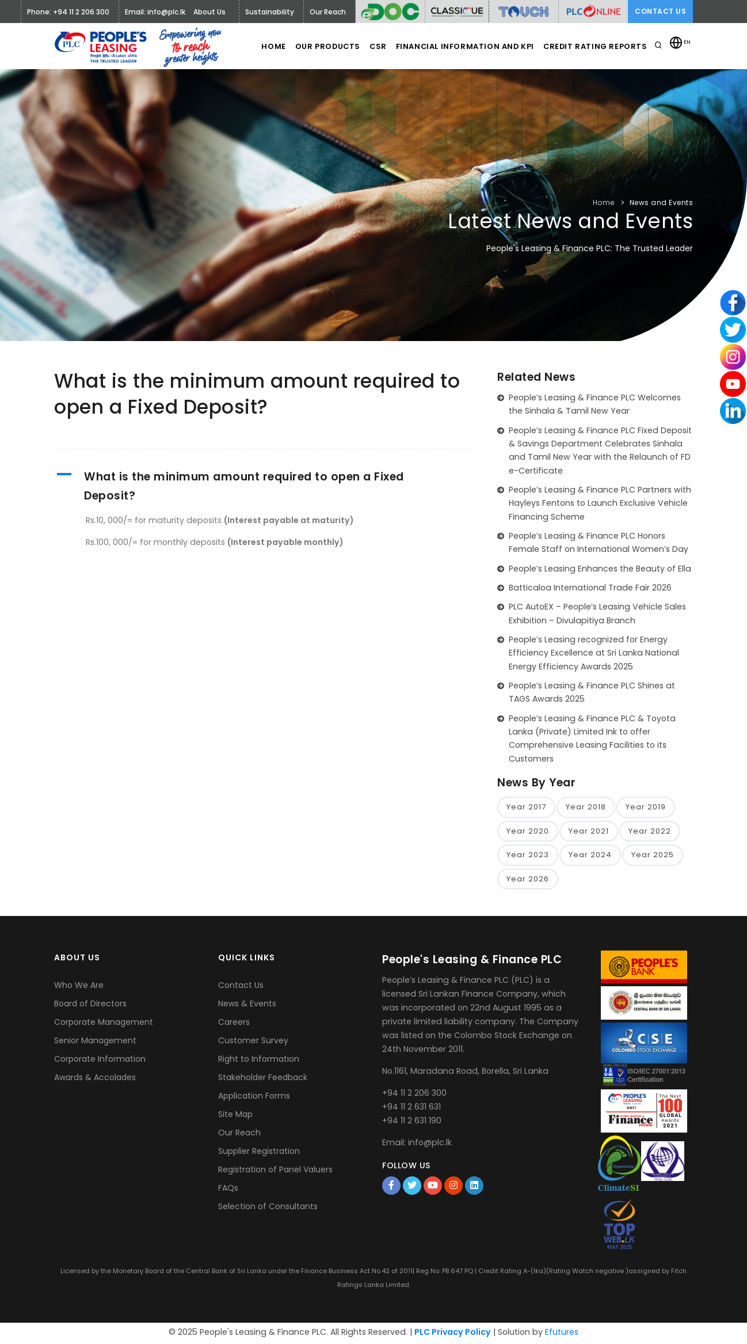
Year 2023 (527, 856)
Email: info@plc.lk (155, 12)
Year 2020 (527, 832)
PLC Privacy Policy (452, 1334)
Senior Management (95, 1042)
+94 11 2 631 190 (411, 1122)
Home (256, 46)
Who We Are (79, 987)
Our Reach (239, 1135)
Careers (234, 1024)
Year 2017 (526, 807)
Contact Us (660, 11)
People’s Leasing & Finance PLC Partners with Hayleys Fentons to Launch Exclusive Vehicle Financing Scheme (600, 503)
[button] (261, 486)
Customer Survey (253, 1042)
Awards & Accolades (95, 1079)
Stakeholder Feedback (262, 1079)
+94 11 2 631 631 (411, 1108)
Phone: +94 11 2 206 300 (68, 12)
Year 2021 (589, 832)
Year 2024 (590, 856)
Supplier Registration (259, 1153)
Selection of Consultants (268, 1208)
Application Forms (254, 1098)
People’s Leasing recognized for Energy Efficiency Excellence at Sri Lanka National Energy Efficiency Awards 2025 (594, 653)
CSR (371, 46)
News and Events (661, 202)
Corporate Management (103, 1024)
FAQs (228, 1190)
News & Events (247, 1006)
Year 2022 (649, 832)
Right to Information (258, 1061)
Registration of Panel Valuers (275, 1172)
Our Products (315, 46)
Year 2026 (527, 880)
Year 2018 (586, 807)
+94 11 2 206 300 (414, 1094)
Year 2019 (646, 807)
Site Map (235, 1116)
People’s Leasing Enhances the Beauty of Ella (600, 568)
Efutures (561, 1334)
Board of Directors (90, 1006)
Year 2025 (652, 856)
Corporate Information (100, 1061)
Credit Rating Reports (595, 46)
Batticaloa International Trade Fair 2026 (590, 587)
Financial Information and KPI (462, 46)
